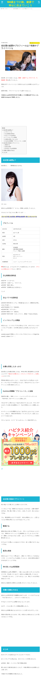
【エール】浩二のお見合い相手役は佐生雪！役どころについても (19, 216)
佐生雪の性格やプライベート (11, 143)
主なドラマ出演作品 (10, 135)
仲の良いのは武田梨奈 (11, 148)
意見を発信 (8, 146)
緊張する (7, 144)
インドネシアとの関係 (11, 137)
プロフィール (8, 132)
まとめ (5, 152)
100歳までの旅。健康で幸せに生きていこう (20, 3)
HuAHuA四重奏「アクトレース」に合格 (15, 141)
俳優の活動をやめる (9, 150)
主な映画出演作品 (9, 133)
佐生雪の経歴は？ (8, 130)
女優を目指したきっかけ (11, 139)
